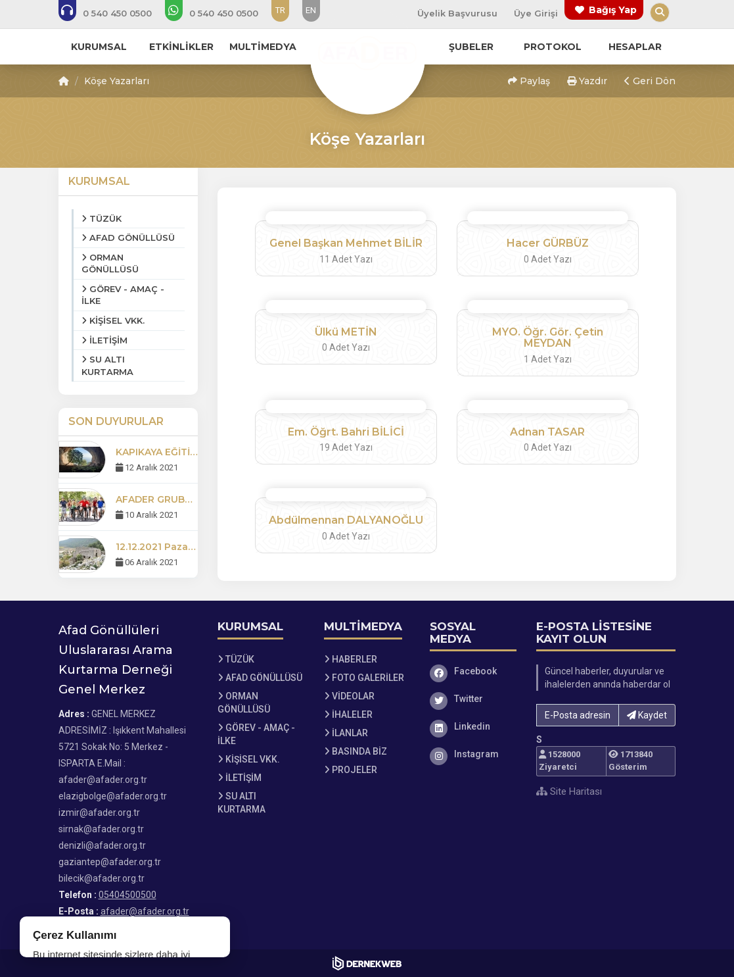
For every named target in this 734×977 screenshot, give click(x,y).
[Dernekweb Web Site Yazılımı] (367, 963)
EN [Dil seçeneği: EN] (311, 10)
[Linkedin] (473, 726)
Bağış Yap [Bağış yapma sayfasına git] (613, 10)
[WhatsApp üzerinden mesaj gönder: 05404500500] (220, 13)
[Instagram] (473, 754)
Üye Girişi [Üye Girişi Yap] (536, 13)
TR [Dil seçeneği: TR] (280, 10)
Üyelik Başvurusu (457, 13)
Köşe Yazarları (116, 81)
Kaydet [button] (647, 715)
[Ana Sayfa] (367, 55)
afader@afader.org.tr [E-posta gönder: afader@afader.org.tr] (145, 911)
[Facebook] (473, 671)
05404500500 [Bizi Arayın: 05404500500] (127, 894)
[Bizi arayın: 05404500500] (114, 13)
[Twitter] (473, 698)
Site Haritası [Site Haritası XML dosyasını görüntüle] (569, 791)
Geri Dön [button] (650, 81)
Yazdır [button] (587, 81)
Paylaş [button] (529, 81)
